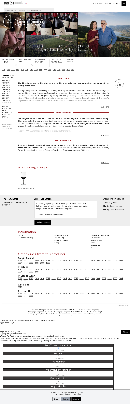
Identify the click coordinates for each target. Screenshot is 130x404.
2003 (22, 69)
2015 (65, 260)
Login (108, 3)
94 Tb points (63, 78)
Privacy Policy (76, 394)
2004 (17, 69)
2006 (8, 69)
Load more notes (43, 222)
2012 (82, 260)
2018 (48, 260)
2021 (31, 260)
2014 (70, 260)
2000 (36, 69)
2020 (37, 260)
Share (125, 333)
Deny (56, 399)
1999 (40, 69)
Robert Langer (116, 206)
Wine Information (63, 140)
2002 (26, 69)
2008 (104, 260)
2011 (87, 260)
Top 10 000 (97, 3)
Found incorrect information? (7, 126)
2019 (42, 260)
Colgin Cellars (47, 49)
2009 (98, 260)
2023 (20, 260)
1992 (72, 69)
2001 (31, 69)
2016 (59, 260)
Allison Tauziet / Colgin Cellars (50, 214)
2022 (26, 260)
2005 (13, 69)
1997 (49, 69)
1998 (45, 69)
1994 (63, 69)
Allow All (76, 399)
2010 (93, 260)
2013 (76, 260)
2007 (3, 69)
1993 (68, 69)
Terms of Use (64, 394)
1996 (54, 69)
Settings (66, 399)
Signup (116, 3)
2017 (54, 260)
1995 (58, 69)
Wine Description (63, 112)
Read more (105, 107)
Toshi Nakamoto (117, 209)
